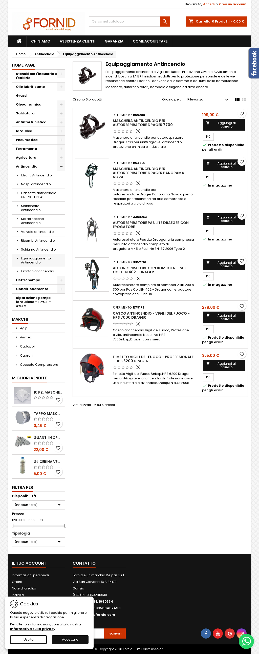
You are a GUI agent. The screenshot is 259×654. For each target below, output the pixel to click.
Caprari (26, 355)
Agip (23, 328)
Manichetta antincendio (31, 207)
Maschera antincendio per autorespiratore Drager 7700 (143, 122)
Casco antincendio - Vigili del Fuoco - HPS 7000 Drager (151, 315)
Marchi (20, 319)
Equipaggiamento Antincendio (36, 260)
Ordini (17, 581)
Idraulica (24, 131)
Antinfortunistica (31, 122)
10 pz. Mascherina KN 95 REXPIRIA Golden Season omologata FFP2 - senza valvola (48, 392)
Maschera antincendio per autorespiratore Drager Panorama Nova (148, 172)
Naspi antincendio (36, 184)
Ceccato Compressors (38, 364)
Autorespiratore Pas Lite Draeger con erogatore (151, 224)
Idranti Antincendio (36, 175)
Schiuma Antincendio (38, 249)
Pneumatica (27, 139)
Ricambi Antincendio (38, 240)
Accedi (208, 4)
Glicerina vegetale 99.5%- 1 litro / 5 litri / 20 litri (48, 462)
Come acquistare (150, 41)
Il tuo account (29, 563)
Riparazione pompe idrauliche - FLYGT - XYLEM (33, 301)
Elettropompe (28, 280)
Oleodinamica (28, 104)
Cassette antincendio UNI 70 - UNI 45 (38, 195)
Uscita (29, 639)
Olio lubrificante (30, 86)
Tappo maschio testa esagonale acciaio (48, 414)
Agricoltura (26, 157)
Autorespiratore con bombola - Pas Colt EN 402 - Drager (149, 270)
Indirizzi (18, 594)
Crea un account (233, 4)
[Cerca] (129, 21)
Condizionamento (32, 289)
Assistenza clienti (77, 41)
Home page (23, 65)
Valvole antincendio (37, 231)
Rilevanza (208, 100)
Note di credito (24, 588)
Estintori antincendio (37, 271)
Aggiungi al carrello (221, 125)
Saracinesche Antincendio (32, 220)
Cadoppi (27, 346)
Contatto (84, 563)
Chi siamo (40, 41)
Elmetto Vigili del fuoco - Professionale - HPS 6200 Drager (153, 358)
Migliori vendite (29, 378)
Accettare (70, 639)
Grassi (21, 95)
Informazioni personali (30, 575)
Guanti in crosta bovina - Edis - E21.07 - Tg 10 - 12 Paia (48, 438)
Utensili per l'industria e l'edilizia (36, 75)
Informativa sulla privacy (32, 628)
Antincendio (26, 166)
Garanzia (114, 41)
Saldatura (25, 113)
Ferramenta (26, 148)
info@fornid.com (100, 614)
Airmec (25, 337)
